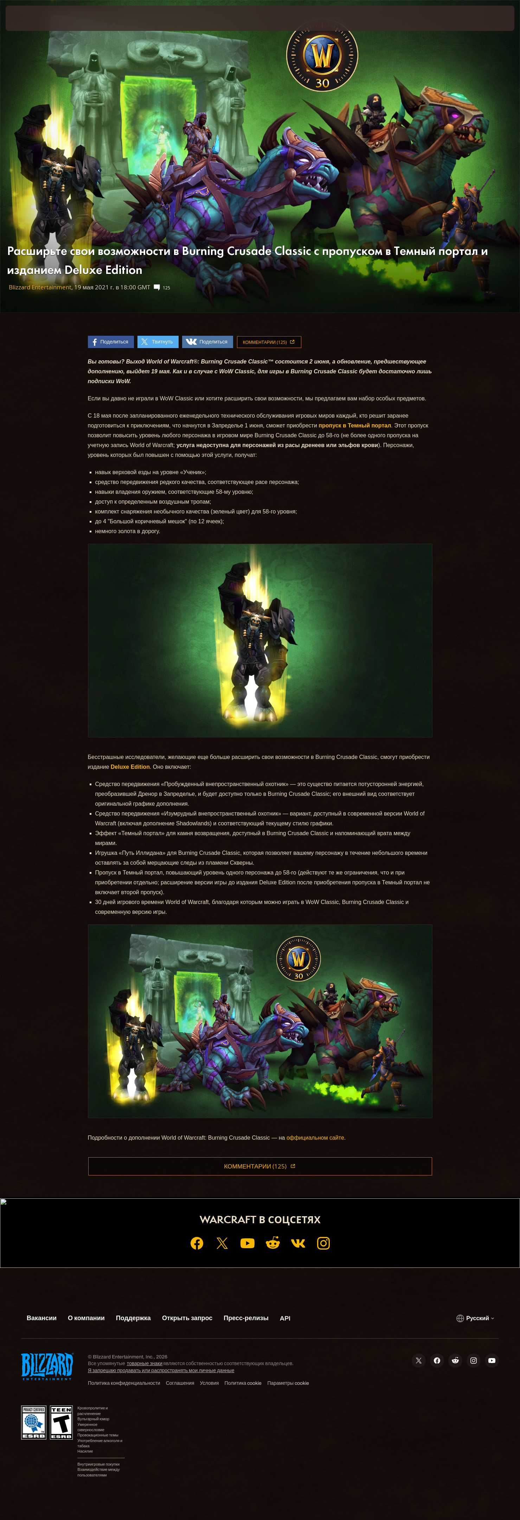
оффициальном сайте (315, 1138)
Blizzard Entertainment (40, 287)
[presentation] (32, 18)
